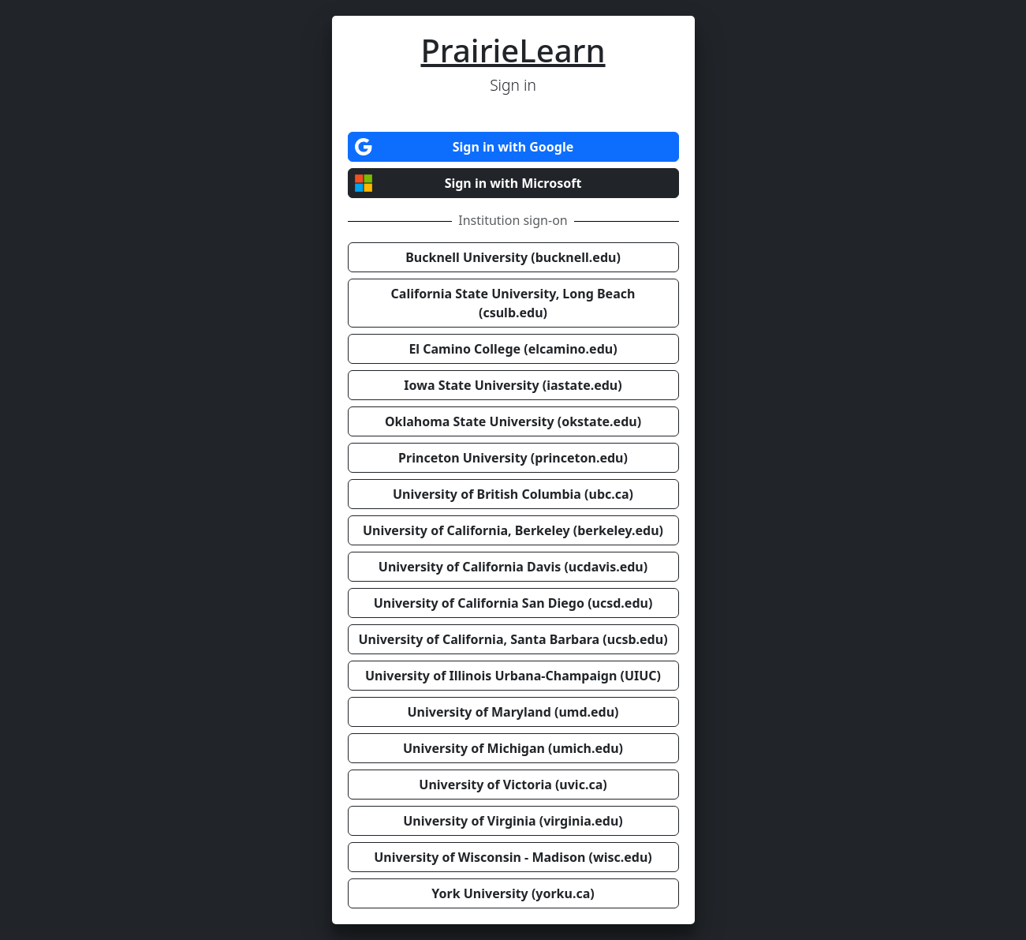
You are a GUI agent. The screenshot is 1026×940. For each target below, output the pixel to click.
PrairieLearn (512, 50)
